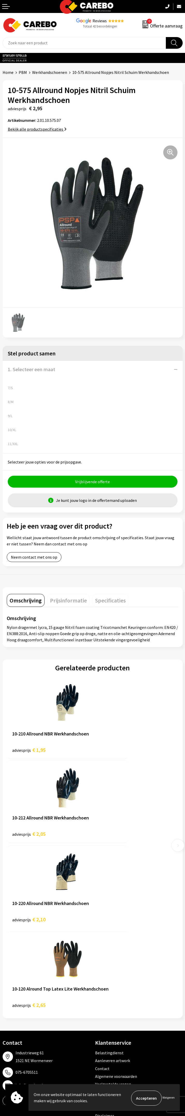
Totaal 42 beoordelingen (100, 26)
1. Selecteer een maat (31, 369)
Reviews (100, 20)
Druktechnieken (109, 939)
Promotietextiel (109, 973)
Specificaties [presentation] (110, 601)
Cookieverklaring (110, 923)
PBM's (100, 989)
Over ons (10, 981)
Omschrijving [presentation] (26, 601)
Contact (102, 900)
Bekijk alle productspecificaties (37, 129)
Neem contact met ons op (34, 558)
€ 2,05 (114, 751)
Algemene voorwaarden (116, 908)
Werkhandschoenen (49, 72)
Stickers (102, 1020)
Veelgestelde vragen (113, 915)
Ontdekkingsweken (20, 973)
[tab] (26, 601)
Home (8, 72)
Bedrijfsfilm (13, 1012)
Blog (7, 989)
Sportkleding (106, 997)
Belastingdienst (109, 884)
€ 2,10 (29, 836)
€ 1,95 (29, 751)
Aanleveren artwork (112, 892)
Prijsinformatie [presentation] (68, 601)
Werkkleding (106, 981)
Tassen (101, 1012)
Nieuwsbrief (13, 1020)
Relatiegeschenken (112, 1004)
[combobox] (84, 43)
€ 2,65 (114, 836)
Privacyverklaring (110, 931)
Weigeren (168, 1098)
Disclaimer (104, 947)
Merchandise (14, 1004)
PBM (23, 72)
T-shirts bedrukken (19, 997)
